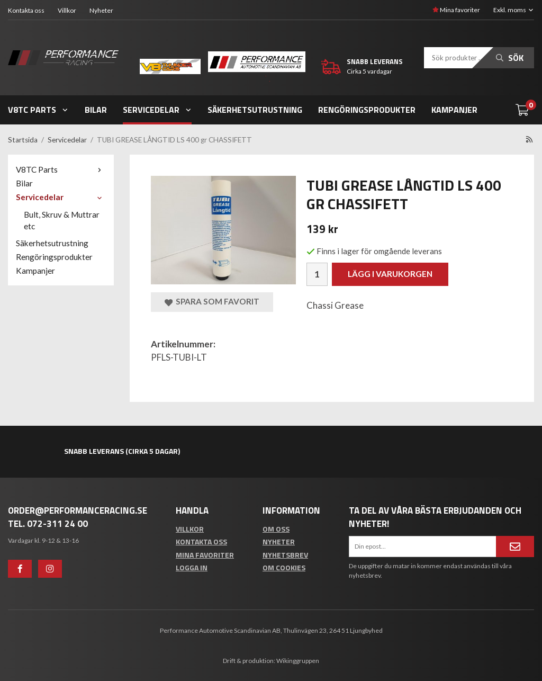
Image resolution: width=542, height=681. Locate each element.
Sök (509, 57)
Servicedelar (157, 109)
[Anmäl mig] (515, 546)
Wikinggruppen (297, 661)
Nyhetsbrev (285, 554)
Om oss (276, 528)
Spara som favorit (212, 302)
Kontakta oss (26, 10)
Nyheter (101, 10)
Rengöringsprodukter (366, 109)
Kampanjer (454, 109)
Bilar (96, 109)
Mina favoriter (456, 10)
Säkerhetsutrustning (254, 109)
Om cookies (284, 567)
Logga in (191, 567)
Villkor (67, 10)
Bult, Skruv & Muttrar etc (62, 220)
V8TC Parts (38, 109)
